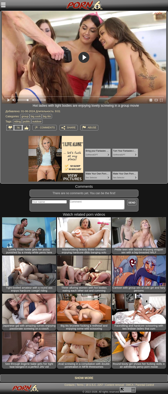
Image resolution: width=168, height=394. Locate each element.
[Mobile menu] (3, 5)
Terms (80, 384)
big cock (36, 116)
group (25, 116)
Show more (84, 378)
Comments (47, 127)
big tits (47, 116)
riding (17, 121)
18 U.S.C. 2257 (94, 384)
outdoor (37, 121)
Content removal (114, 384)
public (26, 121)
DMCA (129, 384)
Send (132, 202)
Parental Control (145, 384)
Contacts (69, 384)
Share (71, 127)
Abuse (92, 127)
